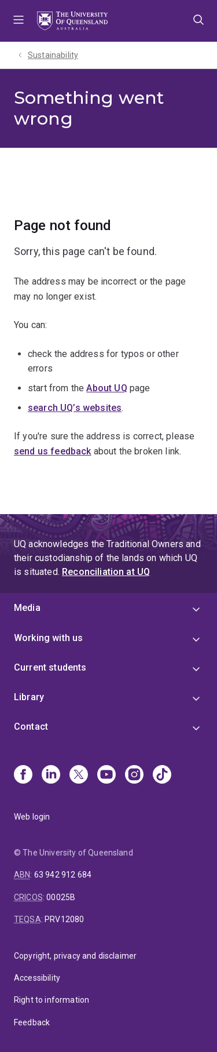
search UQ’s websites (75, 407)
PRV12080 (64, 919)
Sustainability (53, 55)
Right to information (51, 999)
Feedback (32, 1022)
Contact (31, 726)
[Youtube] (106, 775)
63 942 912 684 (62, 874)
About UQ (106, 388)
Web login (32, 816)
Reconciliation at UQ (106, 571)
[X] (78, 775)
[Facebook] (23, 775)
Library (29, 696)
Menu (18, 21)
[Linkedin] (51, 775)
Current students (50, 667)
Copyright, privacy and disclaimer (75, 955)
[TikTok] (162, 775)
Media (27, 607)
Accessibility (37, 977)
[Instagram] (134, 775)
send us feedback (52, 451)
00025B (60, 897)
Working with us (48, 637)
